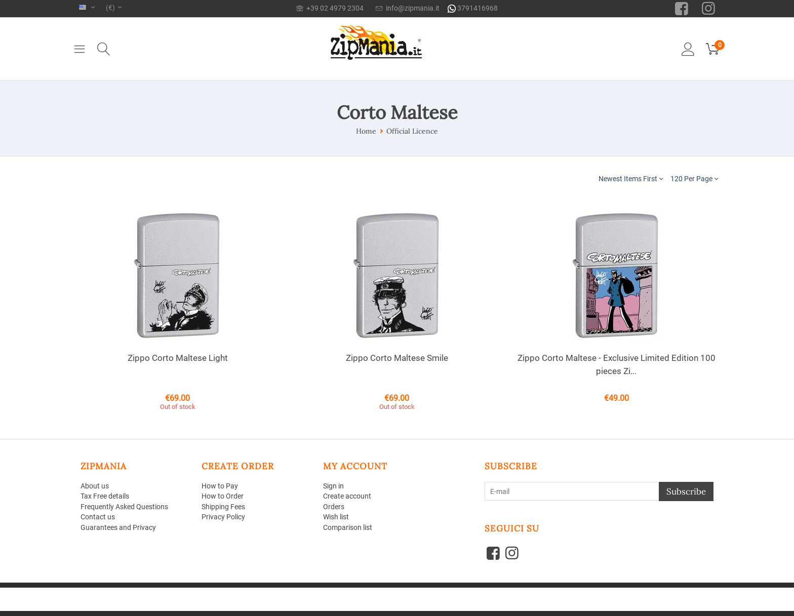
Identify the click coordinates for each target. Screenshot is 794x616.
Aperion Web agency (160, 599)
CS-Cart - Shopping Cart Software (229, 591)
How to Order (223, 496)
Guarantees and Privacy (118, 528)
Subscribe (686, 491)
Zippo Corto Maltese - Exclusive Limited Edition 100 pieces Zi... (617, 364)
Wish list (336, 517)
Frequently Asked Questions (124, 507)
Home (366, 131)
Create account (347, 496)
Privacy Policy (223, 517)
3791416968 (473, 8)
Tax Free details (105, 496)
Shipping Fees (223, 507)
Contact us (98, 517)
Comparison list (347, 528)
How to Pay (220, 486)
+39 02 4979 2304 (330, 8)
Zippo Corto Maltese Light (178, 358)
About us (95, 486)
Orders (333, 507)
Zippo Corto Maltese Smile (397, 358)
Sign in (333, 486)
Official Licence (412, 131)
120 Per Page (694, 178)
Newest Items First (631, 178)
